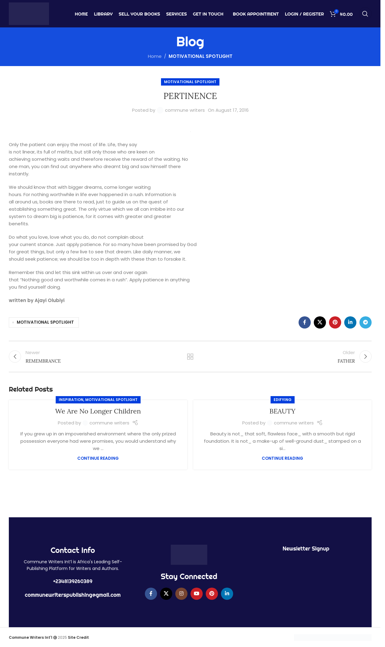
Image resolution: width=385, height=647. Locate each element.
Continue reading (98, 458)
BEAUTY (282, 411)
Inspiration (71, 399)
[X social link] (320, 322)
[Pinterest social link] (335, 322)
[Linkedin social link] (350, 322)
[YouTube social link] (197, 594)
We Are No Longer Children (98, 411)
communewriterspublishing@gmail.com (73, 594)
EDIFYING (283, 399)
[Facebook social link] (305, 322)
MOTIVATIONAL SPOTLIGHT (201, 56)
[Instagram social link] (181, 594)
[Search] (365, 14)
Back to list (190, 356)
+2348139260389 (73, 581)
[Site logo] (29, 13)
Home (155, 56)
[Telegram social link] (365, 322)
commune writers (185, 110)
